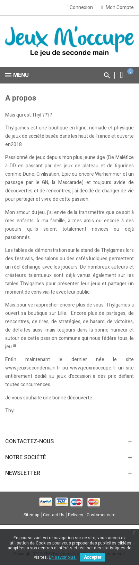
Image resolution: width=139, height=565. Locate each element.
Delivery (75, 515)
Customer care (101, 515)
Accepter (92, 557)
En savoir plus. (63, 557)
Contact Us (53, 515)
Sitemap (32, 515)
